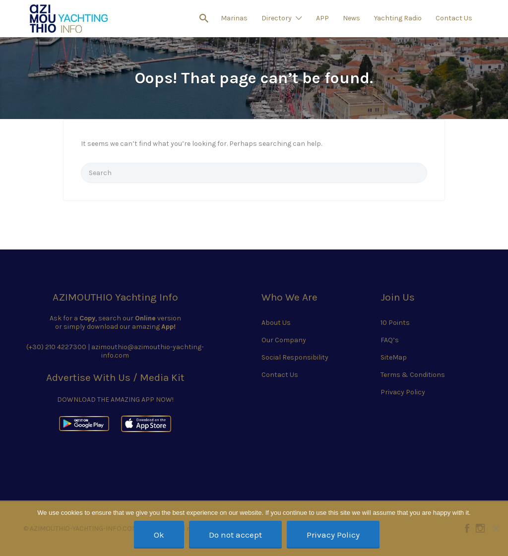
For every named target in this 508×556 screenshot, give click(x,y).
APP (322, 18)
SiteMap (394, 357)
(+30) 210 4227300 (56, 347)
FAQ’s (390, 340)
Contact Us (454, 18)
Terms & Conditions (413, 375)
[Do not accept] (496, 528)
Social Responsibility (294, 357)
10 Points (395, 322)
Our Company (283, 340)
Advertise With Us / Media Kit (115, 377)
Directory (276, 18)
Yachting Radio (398, 18)
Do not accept (235, 535)
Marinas (234, 18)
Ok (159, 535)
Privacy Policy (403, 392)
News (351, 18)
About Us (276, 322)
